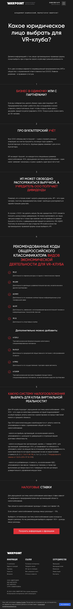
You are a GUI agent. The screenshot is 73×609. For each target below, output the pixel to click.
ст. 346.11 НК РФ (27, 454)
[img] (64, 3)
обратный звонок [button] (55, 4)
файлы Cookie (21, 602)
